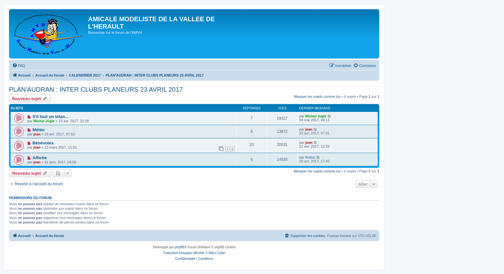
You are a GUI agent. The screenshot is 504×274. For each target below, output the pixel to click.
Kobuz (310, 157)
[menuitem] (18, 65)
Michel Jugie (44, 121)
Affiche (39, 157)
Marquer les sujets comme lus (317, 96)
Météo (38, 129)
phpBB (179, 247)
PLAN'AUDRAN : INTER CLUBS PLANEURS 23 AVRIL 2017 (96, 89)
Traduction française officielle (183, 253)
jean (36, 134)
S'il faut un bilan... (50, 116)
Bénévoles (43, 143)
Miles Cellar (217, 253)
